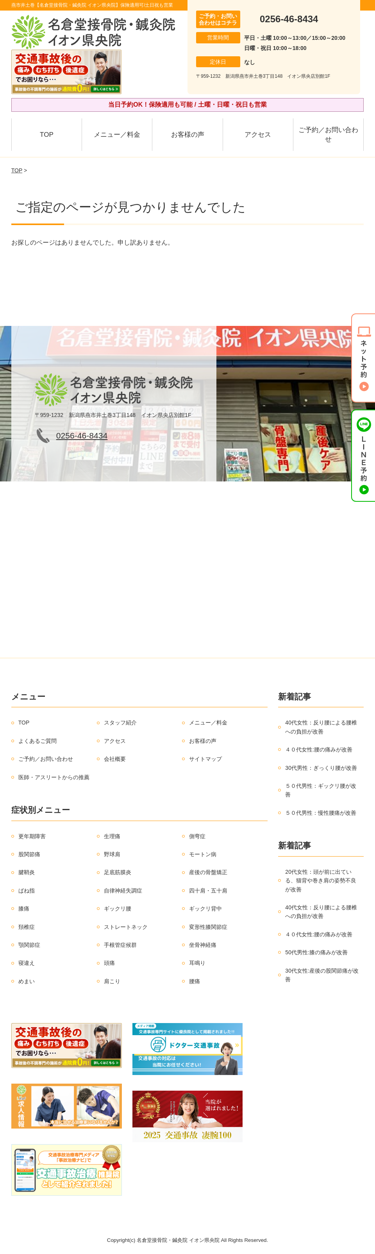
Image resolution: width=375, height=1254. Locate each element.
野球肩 (112, 854)
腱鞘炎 (26, 872)
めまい (26, 981)
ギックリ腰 (117, 908)
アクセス (258, 134)
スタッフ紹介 (120, 722)
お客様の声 (187, 134)
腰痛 (194, 981)
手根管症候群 (120, 945)
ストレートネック (126, 927)
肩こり (112, 981)
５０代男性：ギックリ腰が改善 (320, 790)
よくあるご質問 (37, 741)
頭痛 (109, 963)
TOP (47, 134)
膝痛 (23, 908)
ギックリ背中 (205, 908)
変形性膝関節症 (208, 927)
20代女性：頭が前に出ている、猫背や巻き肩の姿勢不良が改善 (320, 881)
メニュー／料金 (117, 134)
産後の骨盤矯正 (208, 872)
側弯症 (197, 836)
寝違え (26, 963)
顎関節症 (29, 945)
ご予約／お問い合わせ (328, 134)
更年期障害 (32, 836)
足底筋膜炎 (117, 872)
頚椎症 (26, 927)
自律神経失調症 (123, 890)
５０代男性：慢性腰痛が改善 (320, 813)
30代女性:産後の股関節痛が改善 (321, 975)
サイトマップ (205, 759)
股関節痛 (29, 854)
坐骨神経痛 (202, 945)
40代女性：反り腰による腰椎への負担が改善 (321, 726)
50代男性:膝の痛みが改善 (316, 952)
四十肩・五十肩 (208, 890)
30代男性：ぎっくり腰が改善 (321, 768)
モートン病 (202, 854)
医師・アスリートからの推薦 (53, 777)
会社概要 (115, 759)
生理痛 (112, 836)
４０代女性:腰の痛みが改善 (318, 749)
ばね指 (26, 890)
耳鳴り (197, 963)
